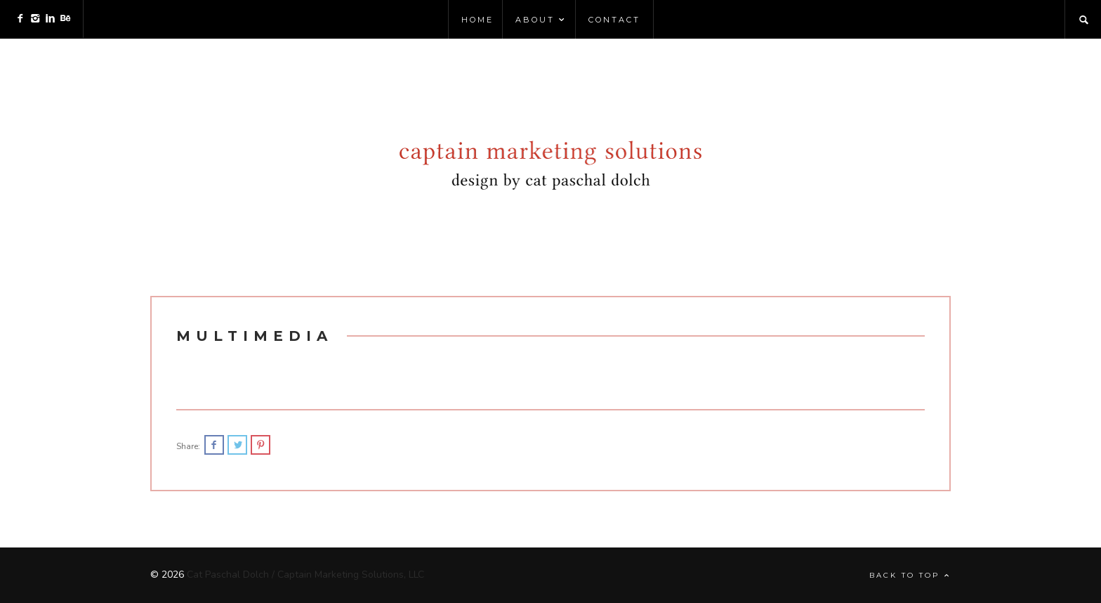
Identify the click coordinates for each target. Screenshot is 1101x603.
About (541, 19)
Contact (614, 20)
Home (477, 20)
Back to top (910, 575)
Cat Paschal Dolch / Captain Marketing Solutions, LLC (305, 574)
